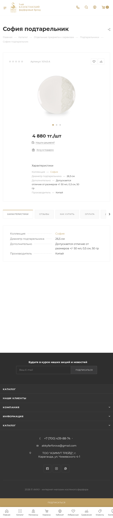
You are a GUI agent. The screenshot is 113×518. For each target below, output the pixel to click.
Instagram (56, 468)
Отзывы (44, 214)
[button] (53, 125)
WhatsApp (65, 468)
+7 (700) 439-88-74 (57, 438)
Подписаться (84, 370)
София (54, 171)
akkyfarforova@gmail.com (59, 445)
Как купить (67, 214)
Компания (11, 407)
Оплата (90, 214)
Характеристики (18, 214)
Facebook (47, 468)
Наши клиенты (14, 398)
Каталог (9, 389)
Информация (13, 416)
